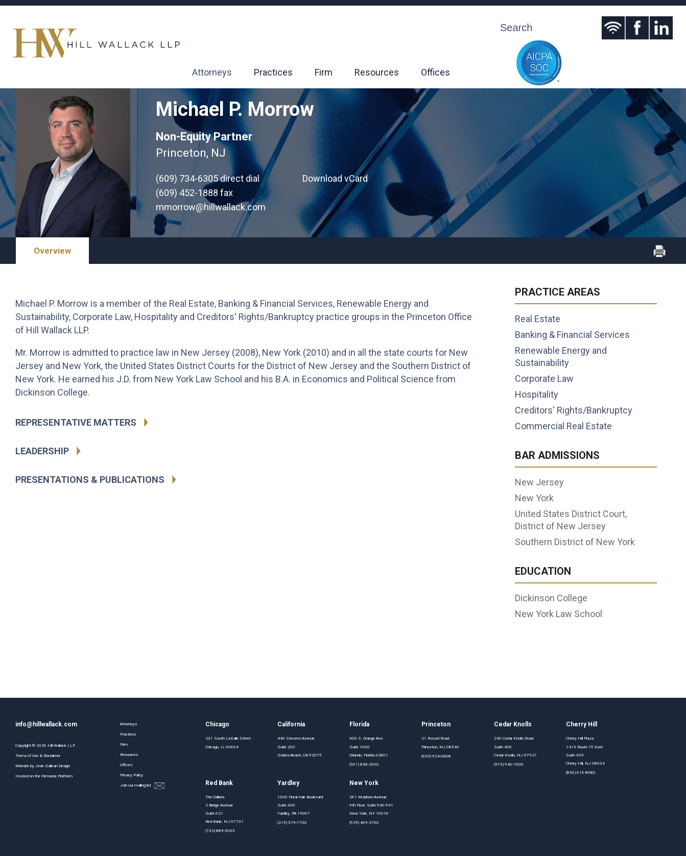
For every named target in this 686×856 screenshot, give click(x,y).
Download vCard (335, 178)
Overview (52, 251)
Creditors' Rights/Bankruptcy (573, 410)
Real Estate (537, 318)
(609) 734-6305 (187, 178)
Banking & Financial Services (572, 334)
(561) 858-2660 (364, 764)
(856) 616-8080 (581, 772)
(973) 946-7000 (509, 764)
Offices (435, 72)
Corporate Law (544, 378)
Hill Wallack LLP (61, 745)
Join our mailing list (142, 785)
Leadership (42, 451)
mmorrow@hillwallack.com (211, 207)
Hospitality (536, 394)
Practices (273, 72)
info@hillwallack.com (46, 724)
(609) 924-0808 (436, 756)
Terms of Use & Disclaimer (37, 755)
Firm (324, 72)
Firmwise (49, 776)
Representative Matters (75, 422)
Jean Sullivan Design (52, 766)
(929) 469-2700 (364, 822)
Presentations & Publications (89, 479)
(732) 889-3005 (220, 830)
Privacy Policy (131, 775)
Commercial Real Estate (563, 426)
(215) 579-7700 (292, 822)
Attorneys (212, 72)
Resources (376, 72)
